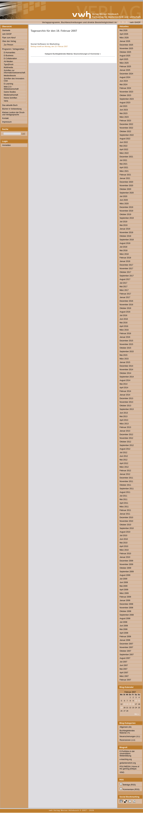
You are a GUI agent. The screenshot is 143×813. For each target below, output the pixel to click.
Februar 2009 (125, 597)
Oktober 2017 (125, 272)
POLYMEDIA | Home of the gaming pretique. (129, 767)
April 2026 (124, 34)
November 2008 (126, 608)
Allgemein (124, 727)
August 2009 (125, 575)
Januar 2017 (125, 297)
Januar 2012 (125, 474)
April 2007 (124, 673)
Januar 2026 (125, 41)
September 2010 (127, 528)
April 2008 (124, 633)
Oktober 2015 (125, 348)
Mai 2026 (123, 30)
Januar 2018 (125, 261)
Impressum (7, 122)
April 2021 (124, 167)
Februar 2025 (125, 66)
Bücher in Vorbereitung (12, 109)
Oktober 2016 (125, 308)
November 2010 (126, 521)
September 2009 (127, 571)
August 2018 (125, 243)
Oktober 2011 (125, 485)
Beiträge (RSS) (128, 785)
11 (139, 701)
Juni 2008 (124, 626)
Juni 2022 (124, 142)
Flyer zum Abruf (9, 38)
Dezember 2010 (126, 517)
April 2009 (124, 590)
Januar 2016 (125, 337)
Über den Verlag (9, 41)
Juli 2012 (123, 452)
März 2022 (124, 153)
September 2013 (127, 409)
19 (121, 707)
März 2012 (124, 467)
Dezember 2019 (126, 207)
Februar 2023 (125, 121)
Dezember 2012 (126, 434)
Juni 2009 (124, 582)
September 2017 (127, 276)
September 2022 (127, 135)
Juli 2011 (123, 496)
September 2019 (127, 218)
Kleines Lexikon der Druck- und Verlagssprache (13, 113)
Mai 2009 (123, 586)
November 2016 (126, 305)
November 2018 (126, 232)
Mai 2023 (123, 113)
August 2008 (125, 618)
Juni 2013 (124, 413)
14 (127, 704)
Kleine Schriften (10, 98)
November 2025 (126, 48)
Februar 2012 (125, 470)
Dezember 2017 (126, 265)
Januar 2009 (125, 600)
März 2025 (124, 63)
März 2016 (124, 330)
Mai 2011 (123, 499)
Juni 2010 (124, 539)
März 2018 (124, 254)
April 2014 (124, 388)
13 (125, 704)
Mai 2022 (123, 146)
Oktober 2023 (125, 95)
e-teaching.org (126, 759)
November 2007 (126, 647)
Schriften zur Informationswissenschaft (14, 71)
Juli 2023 (123, 106)
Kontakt (5, 118)
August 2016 (125, 312)
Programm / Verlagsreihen (13, 49)
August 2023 (125, 102)
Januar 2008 (125, 640)
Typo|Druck (8, 64)
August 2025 (125, 56)
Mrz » (137, 714)
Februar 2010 (125, 553)
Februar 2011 (125, 510)
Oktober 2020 (125, 189)
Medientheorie (10, 76)
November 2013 (126, 402)
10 (136, 701)
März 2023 (124, 117)
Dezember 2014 (126, 366)
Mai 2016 (123, 323)
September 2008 (127, 615)
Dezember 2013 (126, 398)
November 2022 (126, 128)
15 (130, 704)
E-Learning (8, 84)
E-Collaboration (10, 58)
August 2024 (125, 77)
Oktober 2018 (125, 236)
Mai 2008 (123, 629)
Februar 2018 (125, 258)
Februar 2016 (125, 333)
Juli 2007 (123, 662)
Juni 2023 (124, 110)
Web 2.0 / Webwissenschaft (11, 88)
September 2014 (127, 377)
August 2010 (125, 532)
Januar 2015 (125, 362)
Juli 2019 (123, 222)
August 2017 (125, 279)
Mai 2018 (123, 250)
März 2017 (124, 290)
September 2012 (127, 445)
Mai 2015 (123, 355)
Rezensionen (125, 740)
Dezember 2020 (126, 182)
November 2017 (126, 268)
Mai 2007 (123, 669)
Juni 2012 (124, 456)
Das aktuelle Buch (9, 105)
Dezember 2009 (126, 561)
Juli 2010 (123, 535)
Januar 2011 (125, 514)
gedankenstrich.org (128, 763)
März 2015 (124, 359)
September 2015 (127, 351)
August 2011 (125, 492)
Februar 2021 (125, 175)
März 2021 (124, 171)
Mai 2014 (123, 384)
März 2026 (124, 38)
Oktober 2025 (125, 52)
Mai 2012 (123, 460)
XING (122, 772)
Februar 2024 (125, 88)
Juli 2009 (123, 579)
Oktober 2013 (125, 406)
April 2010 (124, 546)
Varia (6, 101)
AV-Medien (8, 61)
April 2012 (124, 463)
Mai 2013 (123, 416)
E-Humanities (9, 52)
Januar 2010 (125, 557)
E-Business (8, 55)
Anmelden (6, 145)
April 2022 (124, 149)
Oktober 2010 (125, 525)
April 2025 (124, 59)
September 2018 (127, 240)
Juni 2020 (124, 200)
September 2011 (127, 489)
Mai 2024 (123, 84)
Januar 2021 (125, 178)
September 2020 (127, 193)
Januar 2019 (125, 229)
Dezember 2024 (126, 74)
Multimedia (8, 67)
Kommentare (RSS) (130, 789)
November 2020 (126, 185)
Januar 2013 (125, 431)
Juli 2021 (123, 160)
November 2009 (126, 564)
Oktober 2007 (125, 651)
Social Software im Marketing (45, 44)
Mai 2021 (123, 164)
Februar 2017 (125, 294)
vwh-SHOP (135, 22)
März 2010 (124, 550)
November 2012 (126, 438)
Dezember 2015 (126, 341)
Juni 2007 (124, 665)
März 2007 (124, 676)
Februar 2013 (125, 427)
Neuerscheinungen (81, 54)
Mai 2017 (123, 286)
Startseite (6, 30)
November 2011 (126, 481)
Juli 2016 (123, 315)
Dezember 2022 (126, 124)
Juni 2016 (124, 319)
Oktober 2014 (125, 373)
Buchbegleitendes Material (63, 54)
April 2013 (124, 420)
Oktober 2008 (125, 611)
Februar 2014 (125, 391)
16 (133, 704)
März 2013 (124, 424)
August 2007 (125, 658)
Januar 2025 (125, 70)
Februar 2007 (125, 680)
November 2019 (126, 211)
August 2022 (125, 139)
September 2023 (127, 99)
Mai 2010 (123, 543)
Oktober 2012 (125, 442)
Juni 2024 (124, 81)
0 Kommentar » (95, 54)
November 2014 (126, 369)
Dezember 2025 (126, 45)
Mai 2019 (123, 225)
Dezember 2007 (126, 644)
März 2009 (124, 593)
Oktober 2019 (125, 214)
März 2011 (124, 507)
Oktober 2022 (125, 131)
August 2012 (125, 449)
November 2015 (126, 344)
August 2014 (125, 380)
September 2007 (127, 654)
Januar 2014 (125, 395)
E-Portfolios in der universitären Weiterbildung (127, 753)
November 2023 (126, 92)
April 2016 (124, 326)
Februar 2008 (125, 636)
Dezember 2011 (126, 478)
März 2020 (124, 204)
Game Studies (10, 92)
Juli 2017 (123, 283)
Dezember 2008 (126, 604)
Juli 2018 (123, 247)
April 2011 (124, 503)
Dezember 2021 (126, 157)
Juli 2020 (123, 196)
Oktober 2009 (125, 568)
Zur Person (8, 45)
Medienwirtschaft (11, 95)
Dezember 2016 (126, 301)
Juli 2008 (123, 622)
